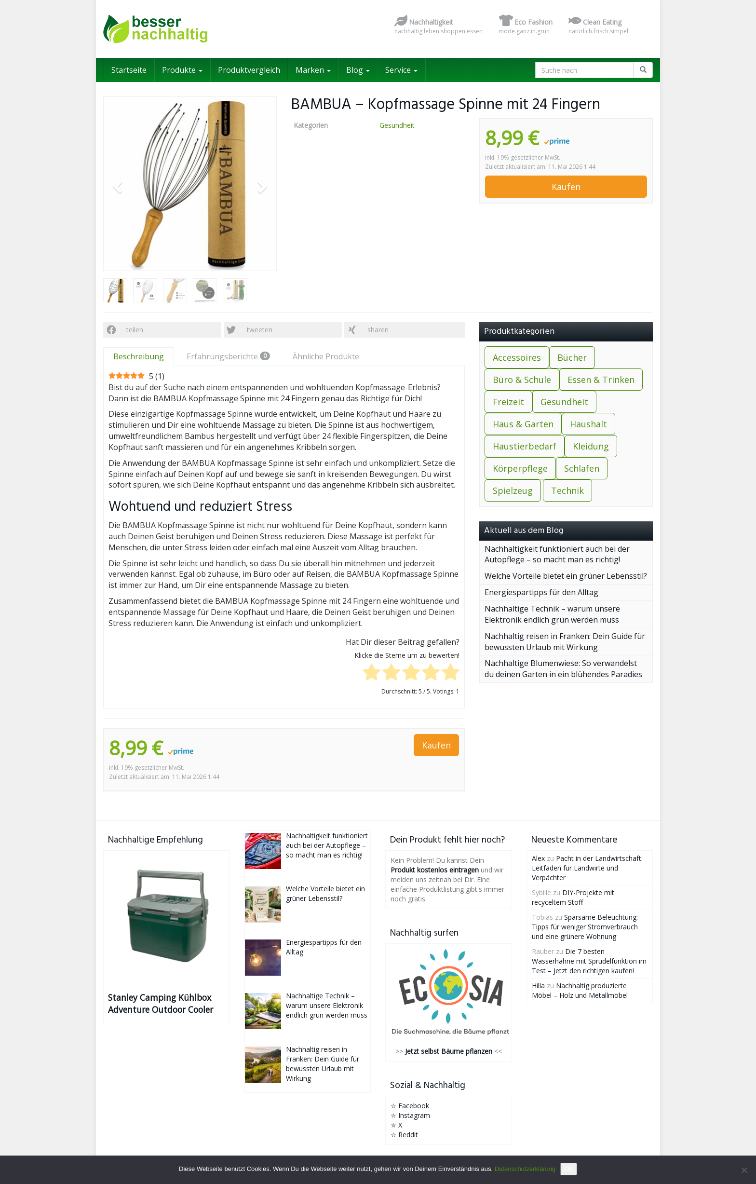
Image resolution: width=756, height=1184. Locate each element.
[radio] (371, 673)
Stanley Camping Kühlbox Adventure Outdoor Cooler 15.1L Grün (160, 1004)
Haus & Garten (523, 424)
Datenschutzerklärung (525, 1168)
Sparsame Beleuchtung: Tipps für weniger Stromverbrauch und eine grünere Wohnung (585, 926)
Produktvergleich (249, 70)
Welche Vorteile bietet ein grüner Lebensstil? (566, 576)
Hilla (538, 985)
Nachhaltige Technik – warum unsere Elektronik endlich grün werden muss (552, 614)
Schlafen (581, 468)
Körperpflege (520, 468)
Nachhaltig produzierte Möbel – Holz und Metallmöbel (580, 990)
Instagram (414, 1115)
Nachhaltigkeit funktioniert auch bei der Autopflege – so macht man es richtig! (557, 554)
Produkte (182, 70)
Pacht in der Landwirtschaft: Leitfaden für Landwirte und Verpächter (587, 868)
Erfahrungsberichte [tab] (228, 356)
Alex (538, 858)
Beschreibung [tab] (138, 356)
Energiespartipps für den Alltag (541, 592)
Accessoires (517, 357)
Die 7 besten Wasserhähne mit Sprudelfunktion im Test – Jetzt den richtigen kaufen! (589, 961)
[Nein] (744, 1170)
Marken (313, 70)
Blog (358, 70)
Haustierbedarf (524, 446)
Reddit (408, 1134)
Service (401, 70)
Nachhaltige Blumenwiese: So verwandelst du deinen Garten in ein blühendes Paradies (563, 669)
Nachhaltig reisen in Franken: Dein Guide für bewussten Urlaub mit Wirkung (565, 642)
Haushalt (588, 424)
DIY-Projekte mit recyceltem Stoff (573, 897)
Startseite (129, 70)
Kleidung (591, 446)
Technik (567, 490)
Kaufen (566, 186)
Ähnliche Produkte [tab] (326, 356)
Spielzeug (513, 490)
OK (568, 1168)
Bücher (572, 357)
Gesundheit (397, 125)
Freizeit (508, 402)
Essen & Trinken (600, 379)
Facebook (413, 1105)
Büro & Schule (522, 379)
